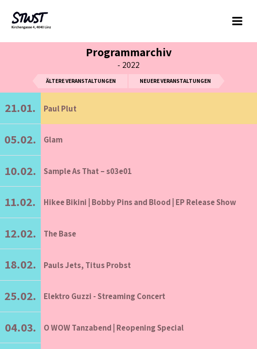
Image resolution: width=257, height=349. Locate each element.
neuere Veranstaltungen (175, 80)
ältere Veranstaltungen (81, 80)
